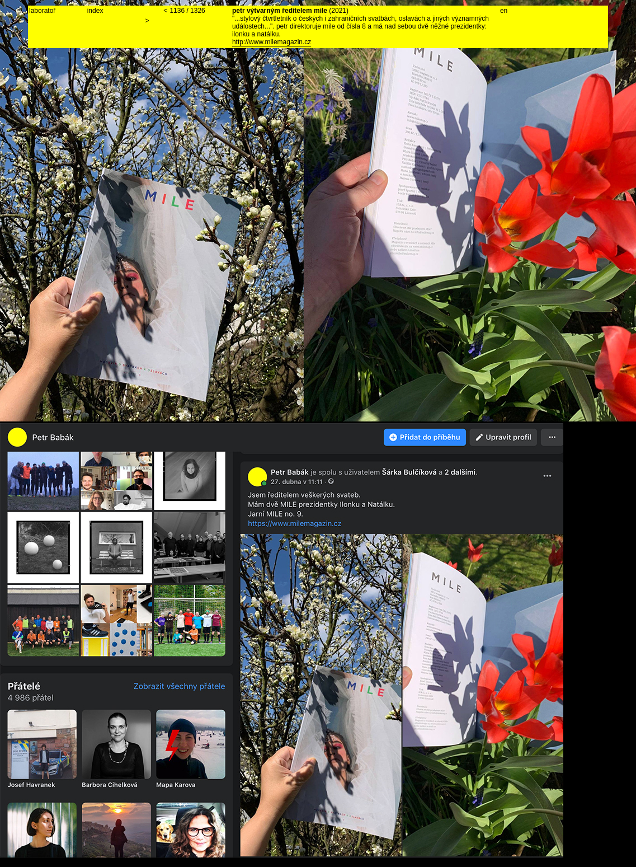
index (95, 11)
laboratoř (42, 11)
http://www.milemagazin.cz (271, 42)
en (503, 11)
